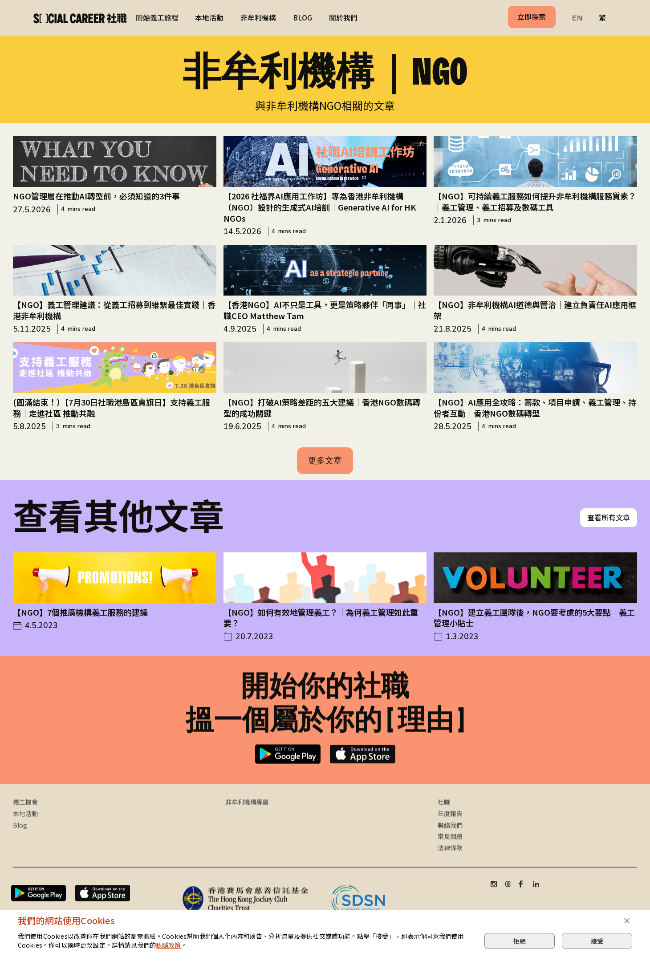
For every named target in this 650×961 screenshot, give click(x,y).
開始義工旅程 (157, 17)
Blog (20, 834)
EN (577, 18)
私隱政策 (168, 945)
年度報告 (450, 822)
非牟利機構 (258, 17)
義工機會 (25, 811)
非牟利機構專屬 (247, 811)
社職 (444, 811)
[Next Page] (325, 460)
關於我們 (343, 17)
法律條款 (450, 857)
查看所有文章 (608, 527)
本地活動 (209, 17)
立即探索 (531, 17)
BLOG (302, 17)
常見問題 (450, 845)
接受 (597, 941)
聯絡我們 (450, 834)
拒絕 (519, 941)
